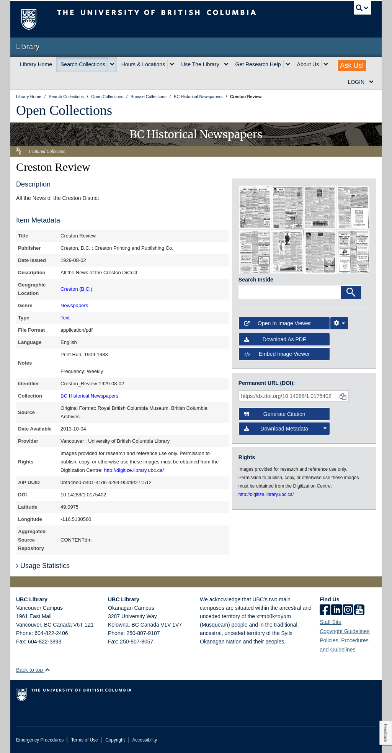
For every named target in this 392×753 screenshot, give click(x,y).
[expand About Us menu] (325, 64)
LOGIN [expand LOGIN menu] (356, 82)
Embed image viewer (277, 354)
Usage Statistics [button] (43, 566)
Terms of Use (84, 740)
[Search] (351, 292)
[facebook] (325, 610)
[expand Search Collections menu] (112, 64)
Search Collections (82, 64)
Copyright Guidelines (344, 631)
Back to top (33, 670)
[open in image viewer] (255, 207)
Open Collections (64, 110)
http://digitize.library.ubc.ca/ (134, 470)
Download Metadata (285, 429)
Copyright (115, 740)
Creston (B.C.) (76, 289)
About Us (308, 64)
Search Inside (255, 280)
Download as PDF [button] (275, 339)
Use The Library (200, 64)
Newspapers (74, 305)
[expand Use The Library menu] (226, 64)
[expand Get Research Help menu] (287, 64)
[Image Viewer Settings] (339, 323)
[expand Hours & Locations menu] (171, 64)
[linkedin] (336, 610)
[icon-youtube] (359, 610)
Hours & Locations (143, 64)
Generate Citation (274, 414)
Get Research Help (258, 64)
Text (65, 318)
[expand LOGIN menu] (371, 82)
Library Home (36, 64)
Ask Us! (352, 65)
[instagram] (348, 610)
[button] (47, 670)
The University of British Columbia (34, 19)
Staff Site (330, 622)
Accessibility (144, 740)
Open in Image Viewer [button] (277, 323)
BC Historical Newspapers (89, 396)
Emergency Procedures (40, 740)
